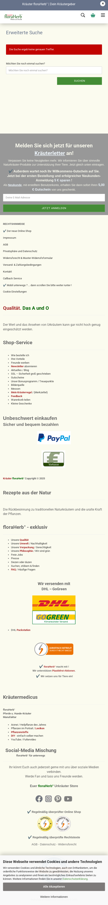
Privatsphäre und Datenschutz (20, 251)
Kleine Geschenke (21, 403)
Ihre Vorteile (18, 358)
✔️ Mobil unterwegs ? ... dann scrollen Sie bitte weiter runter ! (37, 285)
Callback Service (12, 278)
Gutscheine (17, 377)
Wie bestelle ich (20, 355)
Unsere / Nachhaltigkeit (29, 543)
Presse (15, 558)
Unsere (20, 539)
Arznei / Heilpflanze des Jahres (28, 724)
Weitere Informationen (54, 896)
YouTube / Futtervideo (23, 739)
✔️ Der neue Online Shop (17, 230)
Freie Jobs (17, 554)
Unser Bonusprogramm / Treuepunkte (32, 381)
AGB (5, 244)
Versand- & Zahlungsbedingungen (22, 264)
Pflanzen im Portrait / (27, 728)
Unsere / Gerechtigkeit (31, 547)
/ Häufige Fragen (23, 569)
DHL (20, 629)
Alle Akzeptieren (54, 886)
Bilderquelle (17, 384)
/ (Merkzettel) (29, 392)
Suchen (79, 80)
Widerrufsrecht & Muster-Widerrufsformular (28, 257)
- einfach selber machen (27, 735)
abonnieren (24, 366)
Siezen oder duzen (21, 562)
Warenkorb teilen (20, 399)
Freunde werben (20, 362)
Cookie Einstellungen (15, 291)
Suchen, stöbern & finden (25, 565)
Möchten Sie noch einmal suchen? (25, 63)
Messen (15, 388)
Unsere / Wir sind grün (30, 550)
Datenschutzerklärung (75, 878)
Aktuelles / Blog (20, 370)
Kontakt (7, 271)
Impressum (9, 237)
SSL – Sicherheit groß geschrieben (31, 373)
